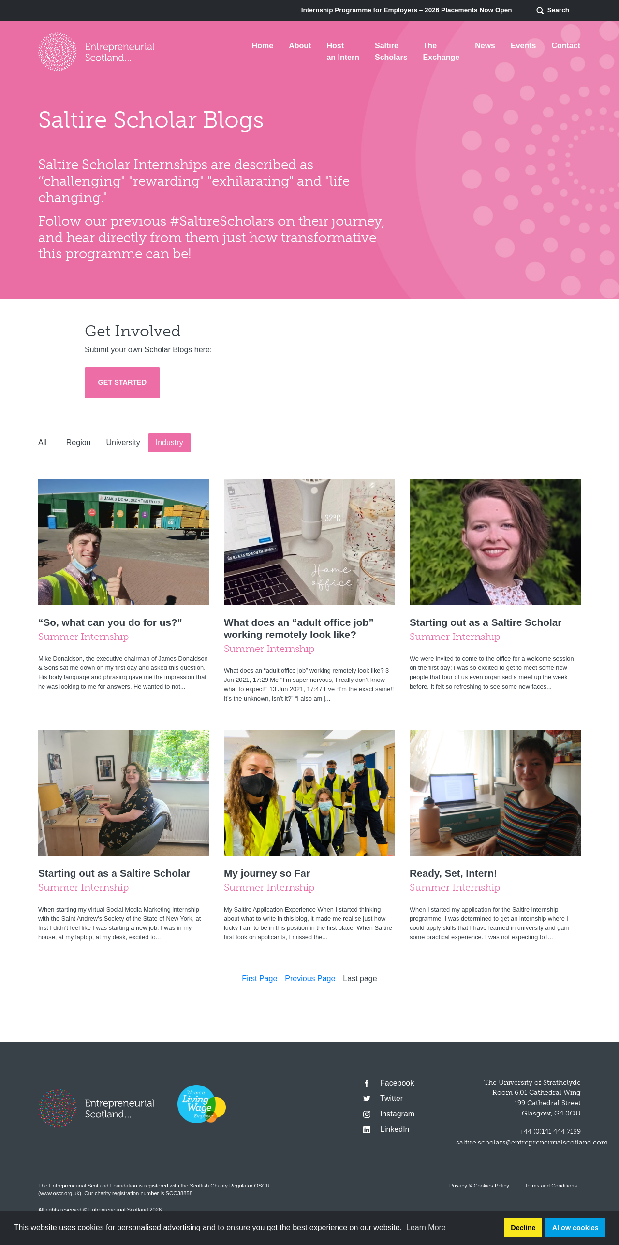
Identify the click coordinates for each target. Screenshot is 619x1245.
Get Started (122, 382)
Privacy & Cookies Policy (479, 1185)
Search (552, 10)
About (300, 46)
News (485, 46)
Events (523, 46)
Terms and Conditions (551, 1185)
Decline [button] (523, 1227)
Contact (565, 46)
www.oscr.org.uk (59, 1193)
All (42, 442)
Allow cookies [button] (575, 1227)
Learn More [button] (426, 1227)
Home (262, 46)
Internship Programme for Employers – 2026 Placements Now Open (406, 10)
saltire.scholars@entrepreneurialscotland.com (532, 1142)
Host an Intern (342, 51)
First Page (259, 978)
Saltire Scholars (391, 51)
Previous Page (310, 978)
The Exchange (441, 51)
